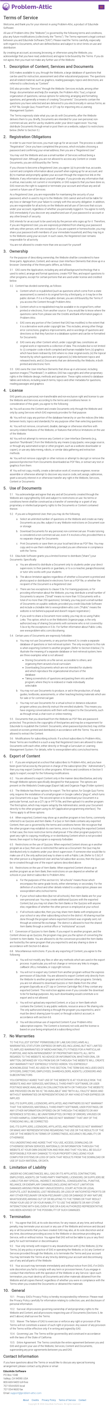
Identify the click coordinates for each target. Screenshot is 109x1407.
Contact (82, 1400)
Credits (35, 1400)
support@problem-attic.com (25, 1393)
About (26, 1400)
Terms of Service (67, 1400)
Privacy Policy (49, 1400)
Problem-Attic (27, 6)
